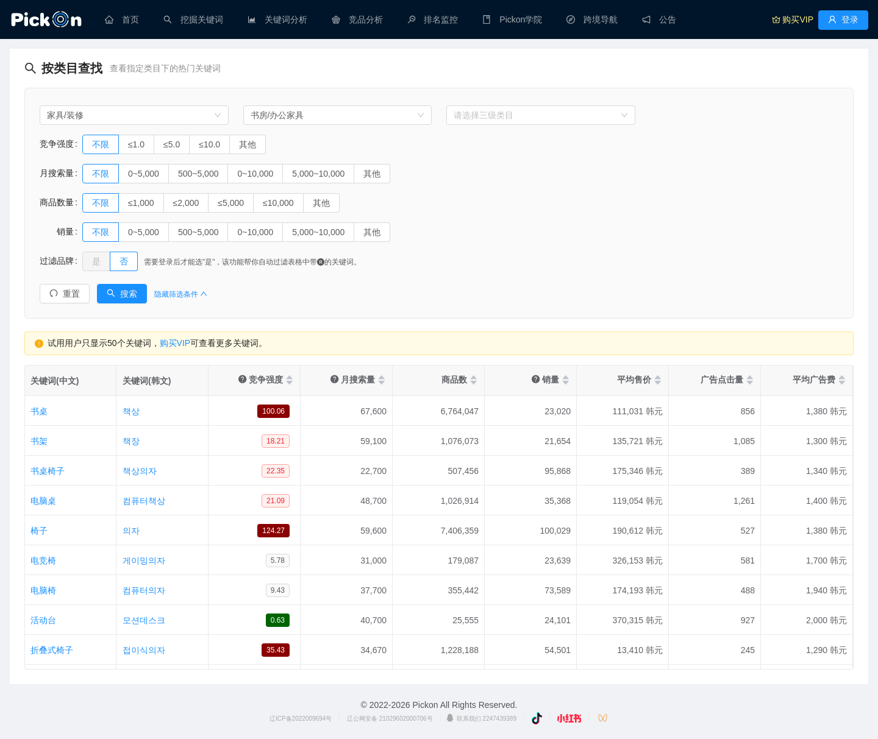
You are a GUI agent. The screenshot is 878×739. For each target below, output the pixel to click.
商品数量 (57, 202)
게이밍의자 (144, 560)
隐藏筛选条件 (180, 294)
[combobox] (134, 115)
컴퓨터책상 (144, 501)
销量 (57, 231)
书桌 (39, 411)
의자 (131, 531)
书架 (39, 441)
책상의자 (140, 471)
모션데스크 (144, 620)
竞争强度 (57, 144)
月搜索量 (57, 173)
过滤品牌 (57, 261)
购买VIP (175, 343)
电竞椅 (43, 560)
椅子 (39, 531)
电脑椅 (43, 590)
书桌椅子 (47, 471)
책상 (131, 411)
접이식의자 (144, 650)
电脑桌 (43, 501)
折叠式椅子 (51, 650)
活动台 (43, 620)
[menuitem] (122, 19)
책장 (131, 441)
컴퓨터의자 (144, 590)
